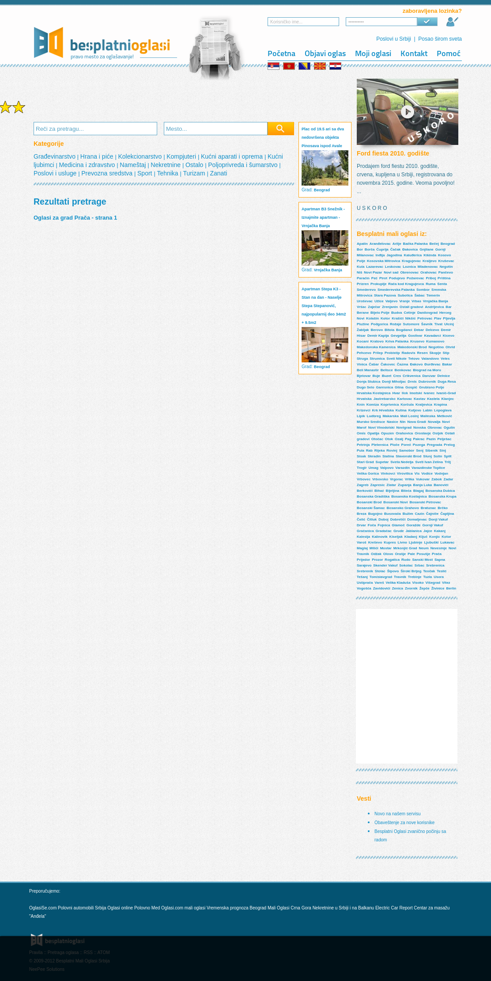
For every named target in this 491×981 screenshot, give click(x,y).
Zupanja (405, 485)
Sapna (439, 560)
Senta (442, 284)
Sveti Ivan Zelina (429, 462)
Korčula (407, 405)
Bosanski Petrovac (425, 502)
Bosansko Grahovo (402, 508)
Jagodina (394, 255)
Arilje (397, 244)
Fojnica (384, 525)
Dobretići (398, 519)
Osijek (438, 433)
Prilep (378, 353)
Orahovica (404, 433)
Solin (438, 456)
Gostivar (415, 336)
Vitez (446, 583)
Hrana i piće (97, 156)
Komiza (372, 405)
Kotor (385, 318)
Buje (376, 376)
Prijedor (363, 560)
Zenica (397, 588)
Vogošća (364, 588)
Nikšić (410, 318)
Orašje (400, 554)
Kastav (419, 399)
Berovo (376, 330)
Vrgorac (396, 479)
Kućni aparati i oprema (232, 156)
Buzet (387, 376)
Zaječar (374, 307)
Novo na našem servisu (397, 813)
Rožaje (395, 324)
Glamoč (398, 525)
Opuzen (387, 433)
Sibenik (431, 450)
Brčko (443, 508)
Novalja (434, 422)
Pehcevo (364, 353)
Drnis (412, 382)
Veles (445, 359)
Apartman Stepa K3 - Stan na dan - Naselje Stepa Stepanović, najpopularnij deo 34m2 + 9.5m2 (324, 306)
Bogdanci (404, 330)
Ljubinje (416, 542)
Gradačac (384, 531)
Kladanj (410, 537)
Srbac (419, 565)
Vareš (379, 583)
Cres (397, 376)
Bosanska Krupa (443, 496)
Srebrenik (365, 571)
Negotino (436, 347)
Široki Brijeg (410, 571)
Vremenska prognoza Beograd (237, 907)
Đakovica (410, 249)
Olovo (388, 554)
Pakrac (419, 439)
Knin (361, 405)
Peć (374, 278)
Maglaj (362, 548)
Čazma (402, 364)
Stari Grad (365, 462)
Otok (389, 439)
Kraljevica (423, 405)
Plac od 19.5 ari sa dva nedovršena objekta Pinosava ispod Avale (323, 137)
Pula (360, 450)
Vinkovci (388, 473)
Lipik (361, 416)
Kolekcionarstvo (140, 156)
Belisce (387, 370)
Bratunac (428, 508)
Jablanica (413, 531)
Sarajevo (364, 565)
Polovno (142, 907)
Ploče (394, 445)
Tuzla (427, 577)
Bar (448, 307)
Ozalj (399, 439)
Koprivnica (390, 405)
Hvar (396, 393)
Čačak (395, 249)
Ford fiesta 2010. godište (393, 153)
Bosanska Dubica (440, 491)
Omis (361, 433)
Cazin (419, 514)
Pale (411, 554)
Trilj (448, 462)
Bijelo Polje (379, 313)
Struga (362, 359)
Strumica (377, 359)
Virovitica (405, 473)
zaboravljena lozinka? (432, 11)
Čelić (361, 519)
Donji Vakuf (438, 519)
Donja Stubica (368, 382)
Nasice (392, 422)
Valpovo (387, 468)
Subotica (405, 295)
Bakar (447, 364)
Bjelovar (364, 376)
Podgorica (379, 324)
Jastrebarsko (385, 399)
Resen (422, 353)
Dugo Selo (365, 387)
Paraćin (363, 278)
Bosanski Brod (369, 502)
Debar (419, 330)
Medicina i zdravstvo (88, 164)
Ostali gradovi (411, 307)
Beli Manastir (368, 370)
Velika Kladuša (398, 583)
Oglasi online (120, 907)
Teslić (441, 571)
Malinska (427, 416)
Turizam (195, 173)
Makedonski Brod (412, 347)
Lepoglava (443, 410)
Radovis (408, 353)
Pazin (431, 439)
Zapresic (377, 485)
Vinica (362, 364)
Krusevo (417, 341)
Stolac (380, 571)
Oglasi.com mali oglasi (184, 907)
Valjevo (391, 301)
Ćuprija (382, 249)
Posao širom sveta (440, 39)
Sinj (442, 450)
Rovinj (391, 450)
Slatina (388, 456)
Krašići (398, 318)
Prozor (377, 560)
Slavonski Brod (408, 456)
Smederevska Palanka (396, 290)
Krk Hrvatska (383, 410)
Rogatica (392, 560)
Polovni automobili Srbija (82, 907)
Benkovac (403, 370)
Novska (419, 428)
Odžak (376, 554)
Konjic (434, 537)
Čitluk (372, 519)
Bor (360, 249)
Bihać (379, 491)
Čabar (374, 364)
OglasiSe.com (43, 907)
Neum (424, 548)
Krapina (440, 405)
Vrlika (409, 479)
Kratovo (377, 341)
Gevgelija (399, 336)
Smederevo (366, 290)
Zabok (436, 479)
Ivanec (429, 393)
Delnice (444, 376)
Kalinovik (380, 537)
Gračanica (365, 531)
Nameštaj (133, 164)
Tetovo (414, 359)
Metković (444, 416)
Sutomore (411, 324)
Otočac (377, 439)
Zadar (448, 479)
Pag (408, 439)
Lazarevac (374, 267)
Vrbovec (363, 479)
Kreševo (375, 542)
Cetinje (409, 313)
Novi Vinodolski (381, 428)
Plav (437, 318)
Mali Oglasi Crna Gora (290, 907)
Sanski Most (422, 560)
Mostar (386, 548)
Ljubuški (431, 542)
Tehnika (168, 173)
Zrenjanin (390, 307)
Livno (402, 542)
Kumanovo (435, 341)
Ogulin (449, 428)
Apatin (362, 244)
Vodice (427, 473)
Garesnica (384, 387)
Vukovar (423, 479)
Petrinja (363, 445)
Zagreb (363, 485)
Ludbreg (374, 416)
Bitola (389, 330)
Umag (373, 468)
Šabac (419, 295)
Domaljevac (417, 519)
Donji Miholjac (394, 382)
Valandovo (430, 359)
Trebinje (415, 577)
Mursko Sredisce (371, 422)
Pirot (383, 278)
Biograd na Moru (427, 370)
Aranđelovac (380, 244)
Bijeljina (393, 491)
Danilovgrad (427, 313)
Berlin (451, 588)
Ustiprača (365, 583)
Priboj (431, 278)
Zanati (218, 173)
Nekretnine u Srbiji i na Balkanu (343, 907)
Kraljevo (430, 261)
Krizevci (363, 410)
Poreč (406, 445)
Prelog (449, 445)
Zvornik (411, 588)
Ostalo (195, 164)
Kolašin (372, 318)
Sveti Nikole (396, 359)
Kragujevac (411, 261)
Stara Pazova (385, 295)
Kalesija (363, 537)
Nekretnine (166, 164)
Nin (403, 422)
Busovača (392, 514)
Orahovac (428, 272)
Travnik (400, 577)
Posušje (424, 554)
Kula (360, 267)
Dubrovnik (427, 382)
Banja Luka (422, 485)
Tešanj (362, 577)
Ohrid (450, 347)
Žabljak (363, 330)
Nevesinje (439, 548)
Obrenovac (409, 272)
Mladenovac (428, 267)
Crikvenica (411, 376)
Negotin (446, 267)
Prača (437, 554)
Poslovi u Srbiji (393, 39)
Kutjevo (414, 410)
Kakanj (440, 531)
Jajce (427, 531)
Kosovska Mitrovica (383, 261)
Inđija (380, 255)
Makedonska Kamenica (376, 347)
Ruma (430, 284)
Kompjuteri (182, 156)
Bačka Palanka (415, 244)
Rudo (405, 560)
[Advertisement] (194, 98)
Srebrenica (435, 565)
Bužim (408, 514)
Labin (427, 410)
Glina (399, 387)
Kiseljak (396, 537)
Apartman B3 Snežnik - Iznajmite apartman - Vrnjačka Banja (323, 217)
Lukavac (447, 542)
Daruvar (428, 376)
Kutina (401, 410)
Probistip (392, 353)
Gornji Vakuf (432, 525)
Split (447, 456)
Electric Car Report (394, 907)
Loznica (409, 267)
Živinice (438, 588)
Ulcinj (449, 324)
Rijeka (379, 450)
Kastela (433, 399)
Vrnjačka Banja (328, 270)
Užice (379, 301)
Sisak (361, 456)
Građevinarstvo (55, 156)
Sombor (423, 290)
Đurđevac (432, 364)
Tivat (438, 324)
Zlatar (391, 485)
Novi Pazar (373, 272)
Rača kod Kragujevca (406, 284)
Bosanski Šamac (371, 508)
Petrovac (424, 318)
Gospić (411, 387)
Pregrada (434, 445)
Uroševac (365, 301)
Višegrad (433, 583)
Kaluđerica (413, 255)
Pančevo (445, 272)
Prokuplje (378, 284)
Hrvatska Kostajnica (373, 393)
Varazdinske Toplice (428, 468)
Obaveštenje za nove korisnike (404, 822)
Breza (361, 514)
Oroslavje (423, 433)
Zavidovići (381, 588)
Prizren (363, 284)
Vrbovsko (380, 479)
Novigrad (404, 428)
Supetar (382, 462)
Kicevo (448, 336)
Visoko (418, 583)
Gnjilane (426, 249)
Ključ (423, 537)
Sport (145, 173)
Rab (369, 450)
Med (155, 907)
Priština (444, 278)
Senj (419, 450)
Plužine (363, 324)
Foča (372, 525)
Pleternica (379, 445)
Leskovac (393, 267)
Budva (396, 313)
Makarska (390, 416)
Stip (446, 353)
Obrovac (434, 428)
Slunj (427, 456)
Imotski (416, 393)
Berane (363, 313)
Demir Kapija (378, 336)
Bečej (434, 244)
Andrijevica (434, 307)
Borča (370, 249)
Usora (439, 577)
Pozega (419, 445)
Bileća (406, 491)
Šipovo (393, 571)
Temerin (433, 295)
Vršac (361, 307)
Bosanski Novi (395, 502)
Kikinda (429, 255)
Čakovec (388, 364)
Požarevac (415, 278)
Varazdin (402, 468)
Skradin (374, 456)
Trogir (362, 468)
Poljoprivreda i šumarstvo (243, 164)
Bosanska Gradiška (373, 496)
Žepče (424, 588)
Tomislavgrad (381, 577)
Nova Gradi (416, 422)
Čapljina (447, 514)
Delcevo (432, 330)
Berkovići (365, 491)
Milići (374, 548)
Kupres (390, 542)
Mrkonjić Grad (405, 548)
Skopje (435, 353)
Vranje (404, 301)
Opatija (373, 433)
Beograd (322, 190)
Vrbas (416, 301)
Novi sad (391, 272)
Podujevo (397, 278)
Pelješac (444, 439)
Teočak (429, 571)
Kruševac (446, 261)
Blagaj (418, 491)
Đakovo (416, 364)
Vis (417, 473)
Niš (359, 272)
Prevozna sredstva (107, 173)
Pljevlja (449, 318)
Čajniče (432, 514)
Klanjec (448, 399)
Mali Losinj (409, 416)
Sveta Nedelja (401, 462)
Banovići (441, 485)
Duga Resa (447, 382)
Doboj (383, 519)
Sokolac (406, 565)
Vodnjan (441, 473)
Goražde (414, 525)
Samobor (407, 450)
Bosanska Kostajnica (409, 496)
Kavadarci (432, 336)
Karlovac (404, 399)
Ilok (405, 393)
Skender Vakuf (385, 565)
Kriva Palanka (396, 341)
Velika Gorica (368, 473)
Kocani (363, 341)
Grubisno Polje (431, 387)
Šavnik (427, 324)
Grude (398, 531)
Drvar (361, 525)
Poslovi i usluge (56, 173)
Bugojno (375, 514)
